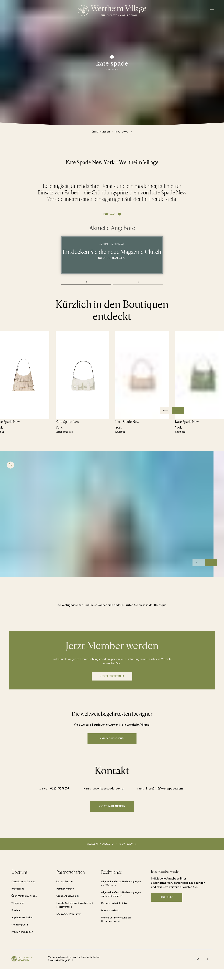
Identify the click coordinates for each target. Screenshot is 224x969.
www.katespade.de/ (106, 788)
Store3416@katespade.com (164, 788)
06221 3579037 (59, 788)
